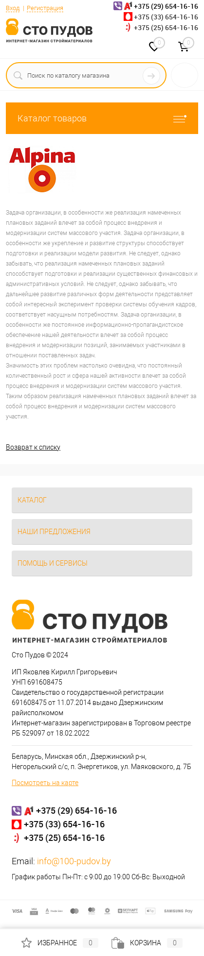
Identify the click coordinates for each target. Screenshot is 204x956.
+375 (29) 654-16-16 (76, 810)
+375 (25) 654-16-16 (166, 27)
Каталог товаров (102, 118)
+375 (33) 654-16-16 (166, 16)
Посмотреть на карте (45, 783)
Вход (12, 8)
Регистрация (45, 8)
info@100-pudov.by (74, 861)
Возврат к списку (33, 447)
